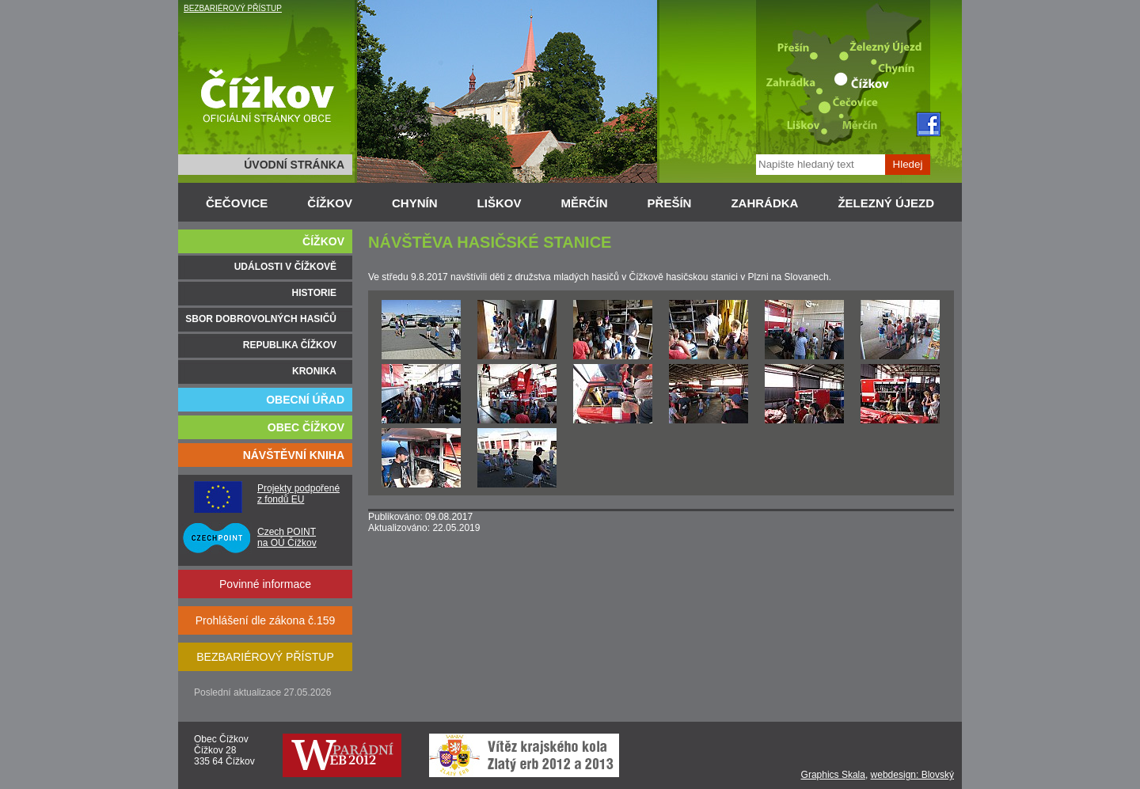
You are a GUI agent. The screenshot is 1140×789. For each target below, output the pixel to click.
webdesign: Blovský (912, 774)
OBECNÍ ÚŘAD (305, 399)
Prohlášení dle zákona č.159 (266, 620)
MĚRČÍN (583, 203)
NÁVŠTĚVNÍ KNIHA (293, 455)
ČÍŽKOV (329, 203)
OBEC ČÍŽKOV (306, 427)
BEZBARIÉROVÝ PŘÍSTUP (233, 8)
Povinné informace (265, 584)
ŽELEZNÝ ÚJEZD (886, 203)
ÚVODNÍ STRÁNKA (294, 164)
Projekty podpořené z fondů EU (298, 494)
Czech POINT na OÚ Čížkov (287, 537)
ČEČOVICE (237, 203)
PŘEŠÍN (670, 203)
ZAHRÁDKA (764, 203)
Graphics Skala (833, 774)
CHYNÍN (415, 203)
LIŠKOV (499, 203)
